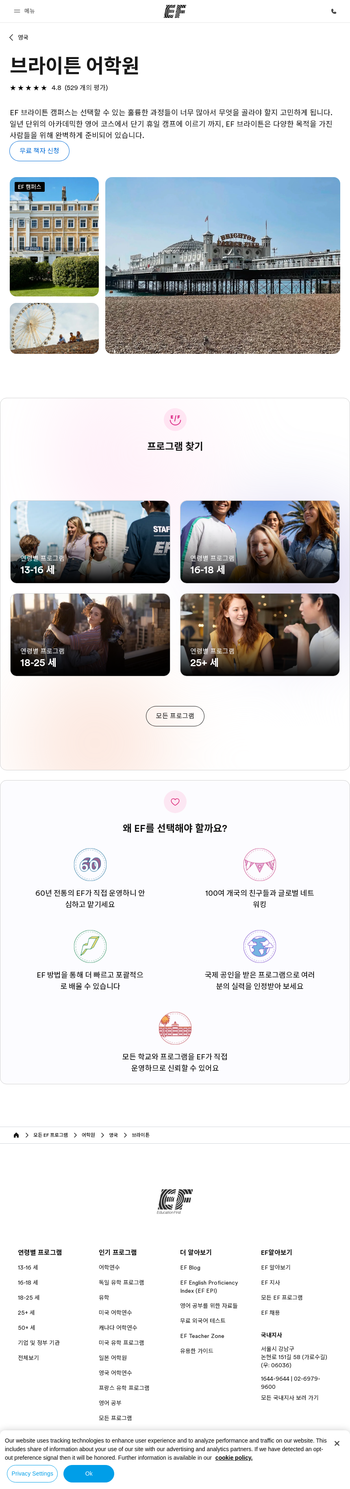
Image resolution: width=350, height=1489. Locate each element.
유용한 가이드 (196, 1351)
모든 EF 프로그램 (282, 1297)
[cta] (175, 716)
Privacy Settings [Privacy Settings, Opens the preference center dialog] (32, 1473)
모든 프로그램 (115, 1418)
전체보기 (28, 1358)
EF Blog (190, 1267)
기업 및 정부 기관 (39, 1343)
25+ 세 (26, 1312)
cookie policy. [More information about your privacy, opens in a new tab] (234, 1457)
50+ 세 (26, 1328)
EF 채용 (270, 1312)
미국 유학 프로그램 (121, 1343)
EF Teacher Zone (202, 1336)
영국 (23, 37)
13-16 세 (28, 1267)
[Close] (337, 1443)
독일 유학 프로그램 (121, 1282)
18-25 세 (29, 1297)
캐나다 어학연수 (118, 1328)
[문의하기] (333, 11)
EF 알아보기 (276, 1267)
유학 (104, 1297)
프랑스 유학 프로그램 (124, 1388)
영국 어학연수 (115, 1373)
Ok (89, 1473)
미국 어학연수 (115, 1312)
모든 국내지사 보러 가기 (290, 1398)
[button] (25, 11)
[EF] (175, 11)
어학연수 (109, 1267)
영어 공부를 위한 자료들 (209, 1306)
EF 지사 (270, 1282)
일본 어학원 (113, 1358)
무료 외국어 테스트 (203, 1321)
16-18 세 (28, 1282)
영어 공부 (110, 1403)
